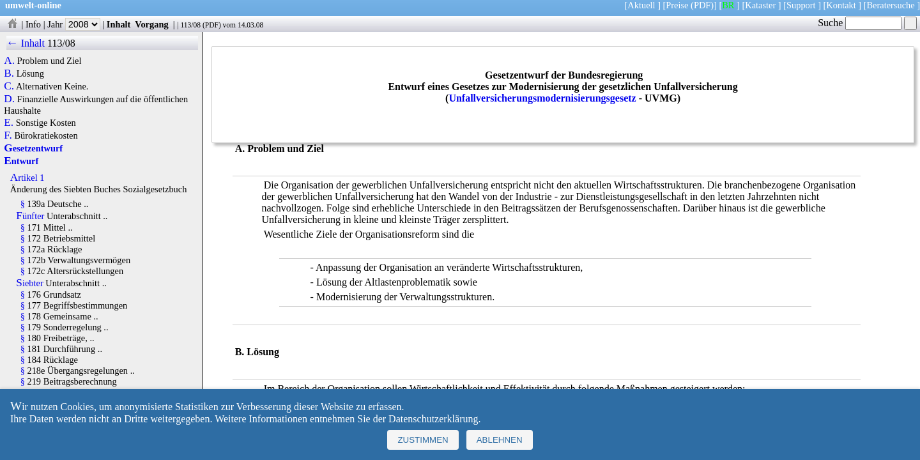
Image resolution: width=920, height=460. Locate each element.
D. (9, 99)
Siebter (29, 283)
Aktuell (641, 5)
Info (33, 24)
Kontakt (840, 5)
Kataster (760, 5)
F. (8, 135)
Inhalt (119, 24)
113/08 (190, 25)
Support (801, 5)
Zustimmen (422, 440)
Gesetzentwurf (33, 148)
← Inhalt (25, 43)
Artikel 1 (27, 177)
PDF (211, 25)
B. (9, 73)
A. (9, 61)
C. (9, 86)
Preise (677, 5)
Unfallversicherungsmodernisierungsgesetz (542, 98)
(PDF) (702, 5)
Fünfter (30, 216)
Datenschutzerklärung (433, 418)
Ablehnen (500, 440)
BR (728, 5)
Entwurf (21, 161)
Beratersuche (891, 5)
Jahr (73, 24)
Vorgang (152, 24)
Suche (859, 22)
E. (8, 123)
